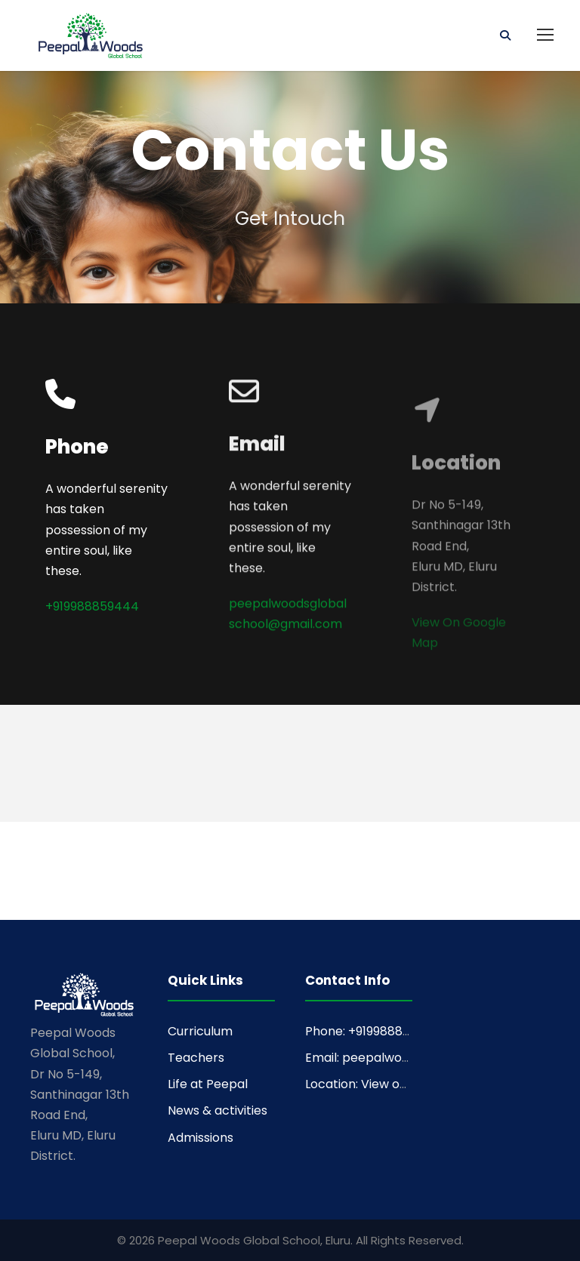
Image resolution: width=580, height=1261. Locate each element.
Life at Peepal (208, 1084)
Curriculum (200, 1031)
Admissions (200, 1137)
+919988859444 (92, 608)
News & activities (217, 1110)
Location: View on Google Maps (397, 1084)
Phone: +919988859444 (373, 1031)
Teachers (196, 1057)
